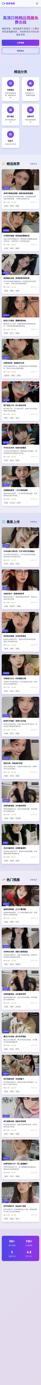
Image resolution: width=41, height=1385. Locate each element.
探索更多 (20, 51)
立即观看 (20, 43)
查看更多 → (34, 164)
